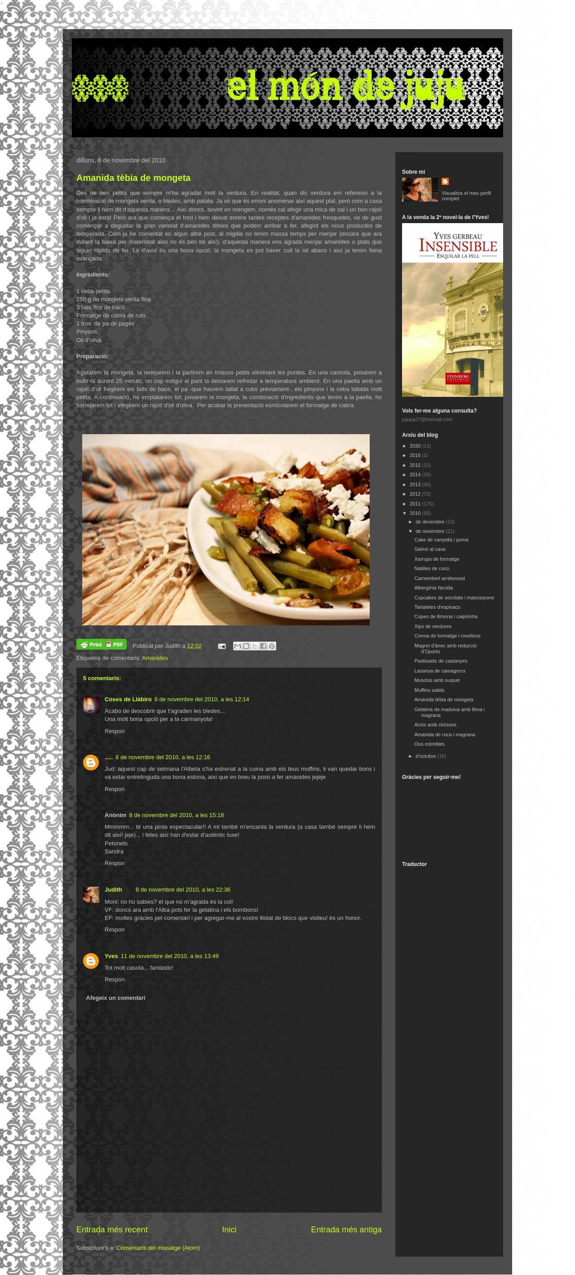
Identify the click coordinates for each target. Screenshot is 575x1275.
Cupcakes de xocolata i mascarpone (454, 597)
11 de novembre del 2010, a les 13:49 (170, 956)
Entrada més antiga (346, 1229)
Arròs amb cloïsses (435, 724)
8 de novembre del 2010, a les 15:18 (176, 815)
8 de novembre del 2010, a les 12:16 (162, 757)
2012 (416, 494)
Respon (115, 731)
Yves (111, 956)
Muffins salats (429, 690)
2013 (416, 484)
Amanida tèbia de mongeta (133, 178)
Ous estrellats (429, 744)
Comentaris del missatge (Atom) (158, 1247)
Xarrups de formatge (436, 559)
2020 (416, 445)
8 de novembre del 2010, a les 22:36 (183, 889)
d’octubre (426, 756)
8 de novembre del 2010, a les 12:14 (202, 699)
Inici (229, 1229)
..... (109, 757)
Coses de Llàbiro (128, 699)
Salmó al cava (429, 549)
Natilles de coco (431, 568)
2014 (416, 474)
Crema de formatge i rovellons (447, 635)
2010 (416, 513)
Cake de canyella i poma (441, 539)
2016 (416, 455)
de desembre (431, 521)
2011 (416, 503)
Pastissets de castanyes (440, 661)
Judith (113, 889)
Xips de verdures (432, 626)
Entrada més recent (112, 1229)
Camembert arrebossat (439, 578)
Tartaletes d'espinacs (437, 607)
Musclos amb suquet (437, 680)
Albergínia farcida (433, 587)
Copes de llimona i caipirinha (446, 616)
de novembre (431, 531)
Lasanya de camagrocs (439, 670)
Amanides (155, 658)
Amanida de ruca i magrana (444, 734)
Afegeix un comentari (116, 997)
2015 (416, 465)
